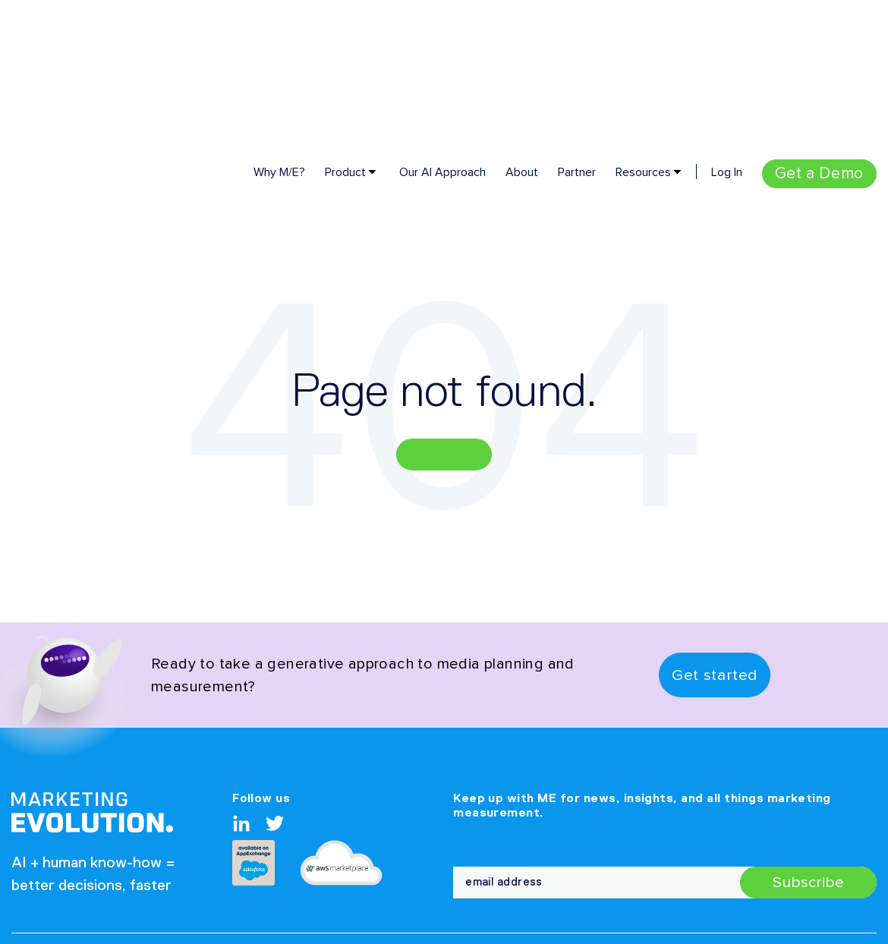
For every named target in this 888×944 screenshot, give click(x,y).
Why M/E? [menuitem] (279, 49)
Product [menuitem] (345, 49)
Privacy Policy (56, 837)
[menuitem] (819, 50)
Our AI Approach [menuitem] (442, 49)
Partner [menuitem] (577, 49)
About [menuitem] (521, 49)
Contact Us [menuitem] (523, 841)
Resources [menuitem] (643, 49)
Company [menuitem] (425, 841)
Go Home (444, 331)
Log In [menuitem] (726, 49)
